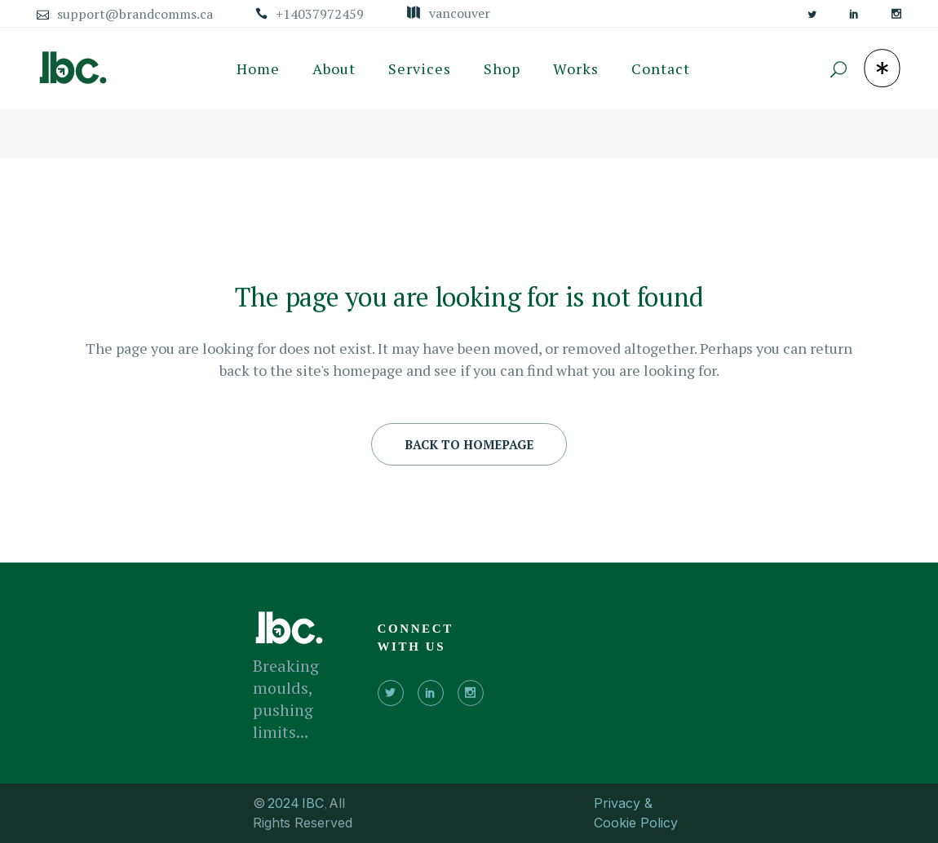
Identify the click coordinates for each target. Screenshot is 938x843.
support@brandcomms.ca (135, 14)
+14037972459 (320, 14)
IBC (313, 803)
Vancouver (459, 13)
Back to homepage (469, 444)
